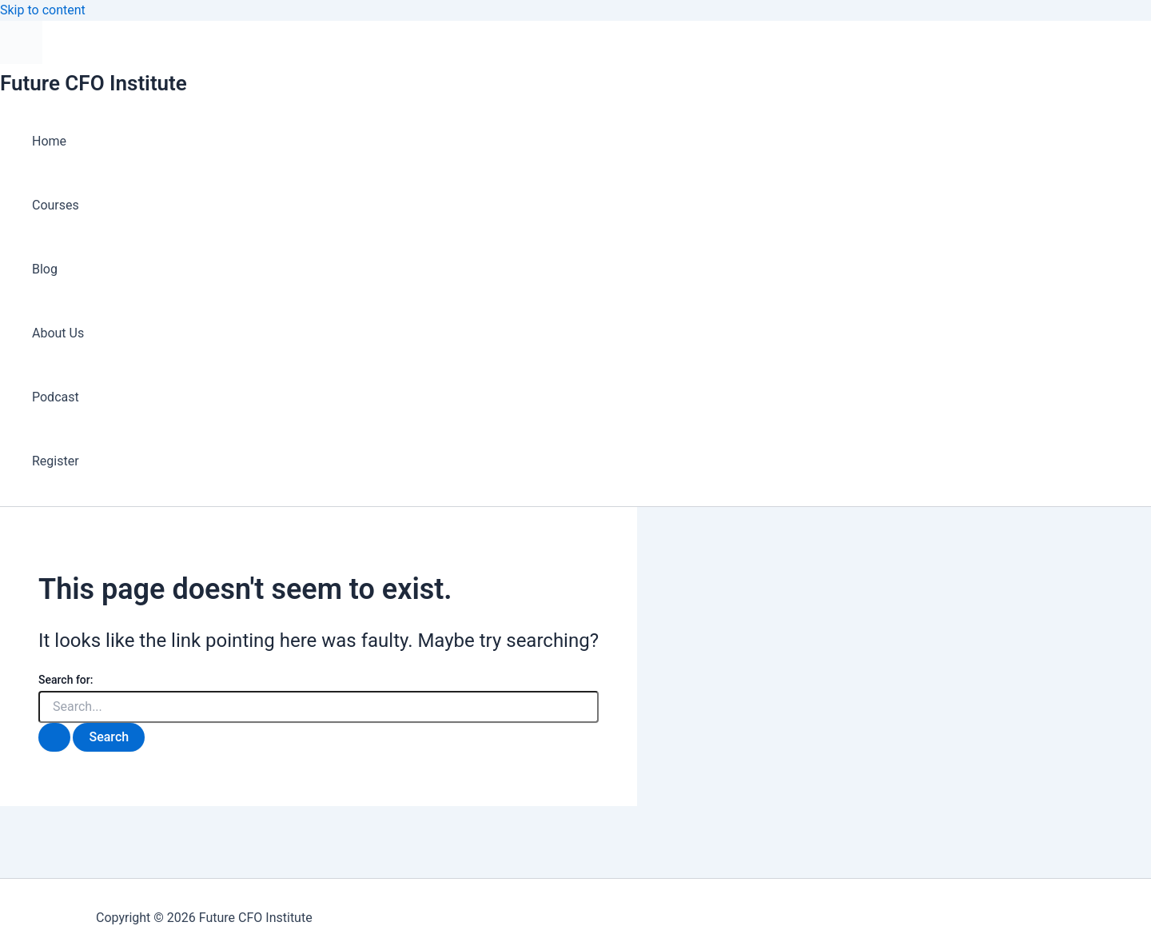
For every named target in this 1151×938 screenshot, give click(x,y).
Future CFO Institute (93, 83)
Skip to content (43, 10)
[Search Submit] (54, 737)
